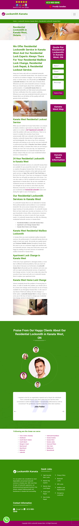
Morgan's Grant (24, 444)
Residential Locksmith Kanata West (49, 21)
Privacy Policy (61, 475)
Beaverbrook (50, 450)
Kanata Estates (51, 438)
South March (23, 442)
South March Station (26, 440)
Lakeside (22, 452)
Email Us (20, 509)
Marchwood (23, 446)
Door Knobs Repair (46, 498)
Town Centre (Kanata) (26, 436)
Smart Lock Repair (46, 493)
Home (15, 21)
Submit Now (58, 93)
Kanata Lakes (51, 442)
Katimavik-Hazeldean (53, 436)
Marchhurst (23, 448)
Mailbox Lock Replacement (61, 489)
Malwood (22, 450)
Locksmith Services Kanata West (28, 21)
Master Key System (46, 482)
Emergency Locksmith (60, 494)
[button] (25, 356)
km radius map (58, 129)
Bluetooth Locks (60, 480)
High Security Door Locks (47, 476)
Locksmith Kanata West (38, 523)
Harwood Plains (51, 444)
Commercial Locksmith (32, 190)
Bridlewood (50, 448)
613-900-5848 (52, 2)
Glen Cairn (50, 446)
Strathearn (23, 438)
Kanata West (50, 440)
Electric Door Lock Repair (47, 487)
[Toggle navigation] (74, 14)
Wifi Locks (60, 484)
